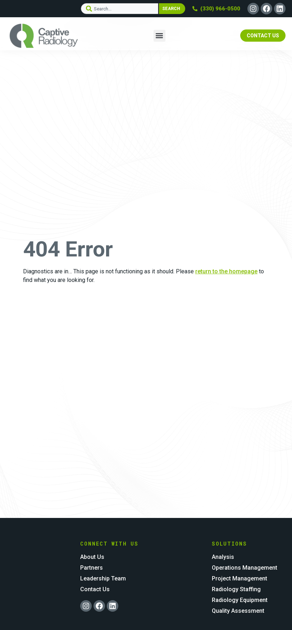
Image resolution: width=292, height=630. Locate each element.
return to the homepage (226, 271)
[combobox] (119, 8)
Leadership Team (103, 578)
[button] (159, 36)
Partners (91, 567)
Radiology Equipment (240, 600)
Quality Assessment (238, 610)
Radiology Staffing (236, 589)
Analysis (223, 556)
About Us (92, 556)
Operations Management (244, 567)
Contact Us (95, 589)
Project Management (239, 578)
